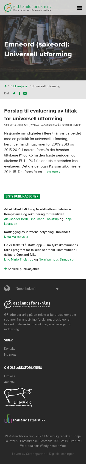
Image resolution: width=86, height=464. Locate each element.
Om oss (9, 376)
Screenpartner (36, 454)
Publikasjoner (19, 86)
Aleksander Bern (16, 219)
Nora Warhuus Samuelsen (57, 259)
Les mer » (53, 172)
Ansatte (9, 382)
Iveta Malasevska (16, 237)
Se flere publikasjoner (21, 269)
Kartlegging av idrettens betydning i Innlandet (37, 232)
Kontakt (9, 349)
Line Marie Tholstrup (44, 219)
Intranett (10, 355)
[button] (36, 289)
